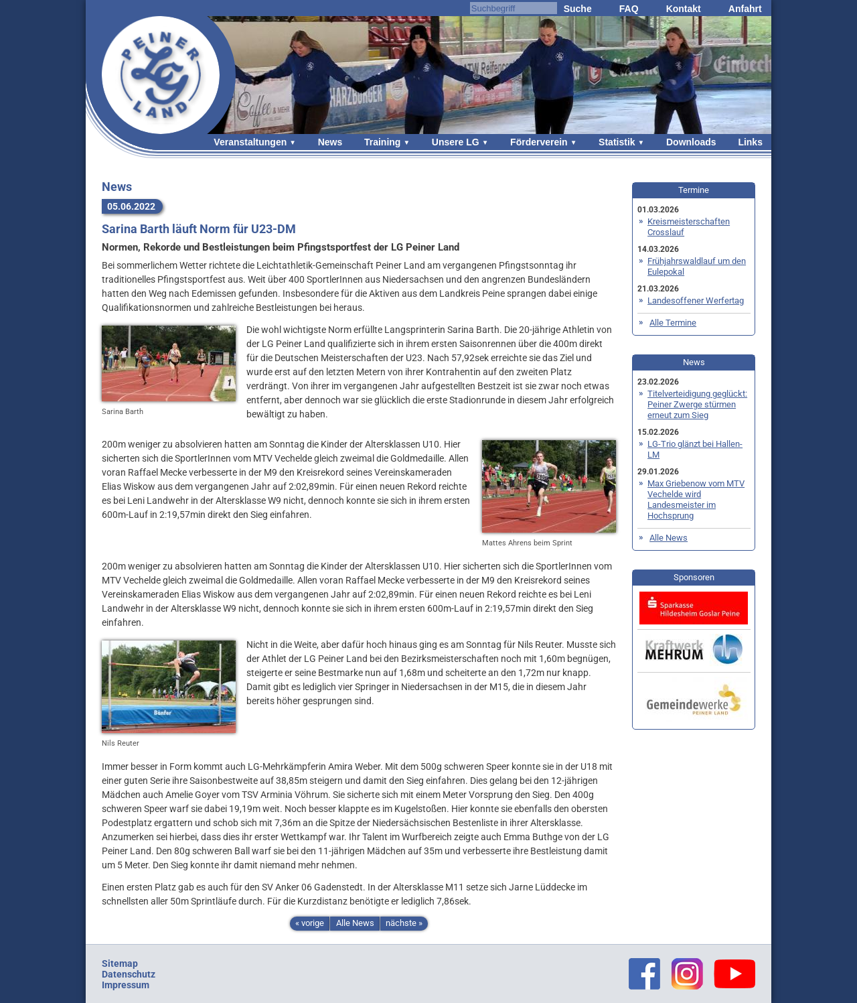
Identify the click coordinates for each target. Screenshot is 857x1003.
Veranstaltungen (250, 142)
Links (750, 142)
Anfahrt (745, 8)
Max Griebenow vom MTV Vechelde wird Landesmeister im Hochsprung (696, 499)
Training (382, 142)
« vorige (309, 923)
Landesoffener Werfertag (695, 300)
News (330, 142)
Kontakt (683, 8)
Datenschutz (128, 974)
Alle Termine (672, 323)
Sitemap (120, 963)
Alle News (355, 923)
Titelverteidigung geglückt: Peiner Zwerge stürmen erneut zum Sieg (697, 404)
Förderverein (539, 142)
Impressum (125, 985)
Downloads (691, 142)
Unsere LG (455, 142)
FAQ (629, 8)
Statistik (617, 142)
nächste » (404, 923)
